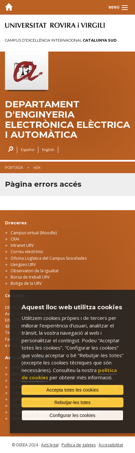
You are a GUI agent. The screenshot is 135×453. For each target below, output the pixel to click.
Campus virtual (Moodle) (34, 233)
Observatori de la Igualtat (35, 271)
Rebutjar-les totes (72, 402)
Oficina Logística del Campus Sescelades (49, 258)
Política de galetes (79, 445)
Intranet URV (22, 245)
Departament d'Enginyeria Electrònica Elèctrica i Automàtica (67, 119)
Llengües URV (23, 264)
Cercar (9, 149)
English (48, 149)
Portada (14, 167)
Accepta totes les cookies (72, 390)
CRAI (15, 239)
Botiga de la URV (26, 283)
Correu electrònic (27, 251)
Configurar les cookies (73, 415)
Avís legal (50, 445)
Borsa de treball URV (30, 277)
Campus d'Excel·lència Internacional (60, 40)
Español (27, 149)
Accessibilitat (111, 445)
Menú (114, 7)
